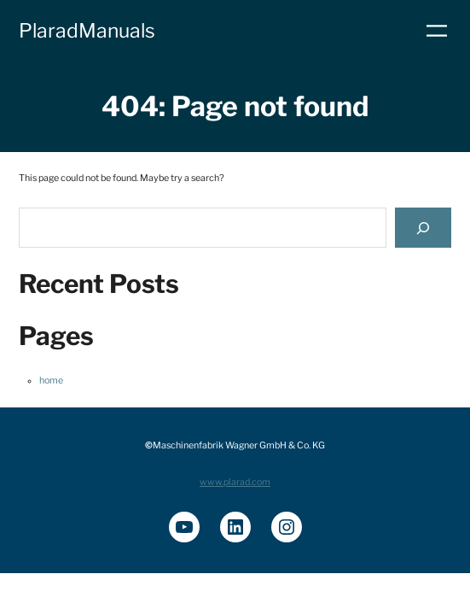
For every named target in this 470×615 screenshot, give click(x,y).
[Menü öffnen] (436, 30)
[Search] (423, 228)
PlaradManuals (87, 31)
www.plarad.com (235, 482)
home (51, 380)
